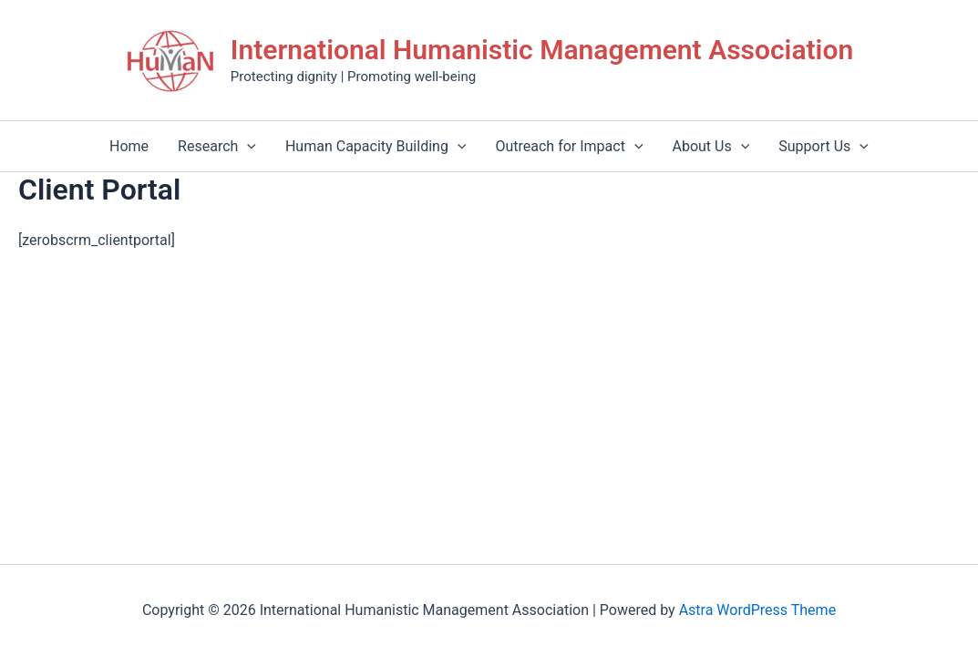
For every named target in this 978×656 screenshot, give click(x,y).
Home (129, 146)
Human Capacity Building (376, 146)
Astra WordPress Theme (757, 610)
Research (217, 146)
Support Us (823, 146)
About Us (711, 146)
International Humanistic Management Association (542, 50)
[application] (247, 146)
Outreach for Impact (569, 146)
